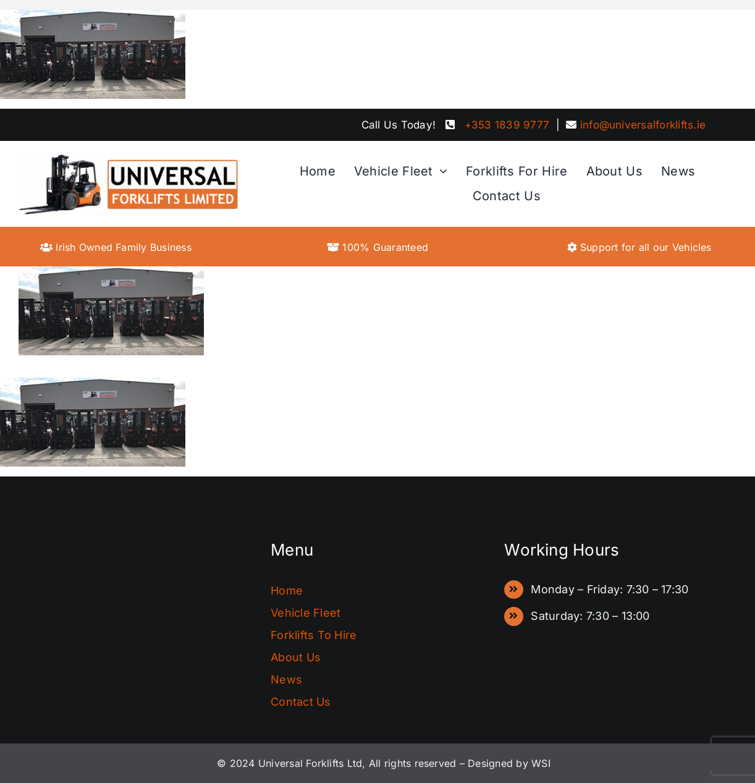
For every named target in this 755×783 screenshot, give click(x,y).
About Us (296, 657)
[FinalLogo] (128, 158)
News (286, 679)
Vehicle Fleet (305, 612)
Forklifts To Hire (313, 635)
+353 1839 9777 (507, 125)
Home (287, 590)
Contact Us (301, 701)
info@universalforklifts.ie (643, 125)
